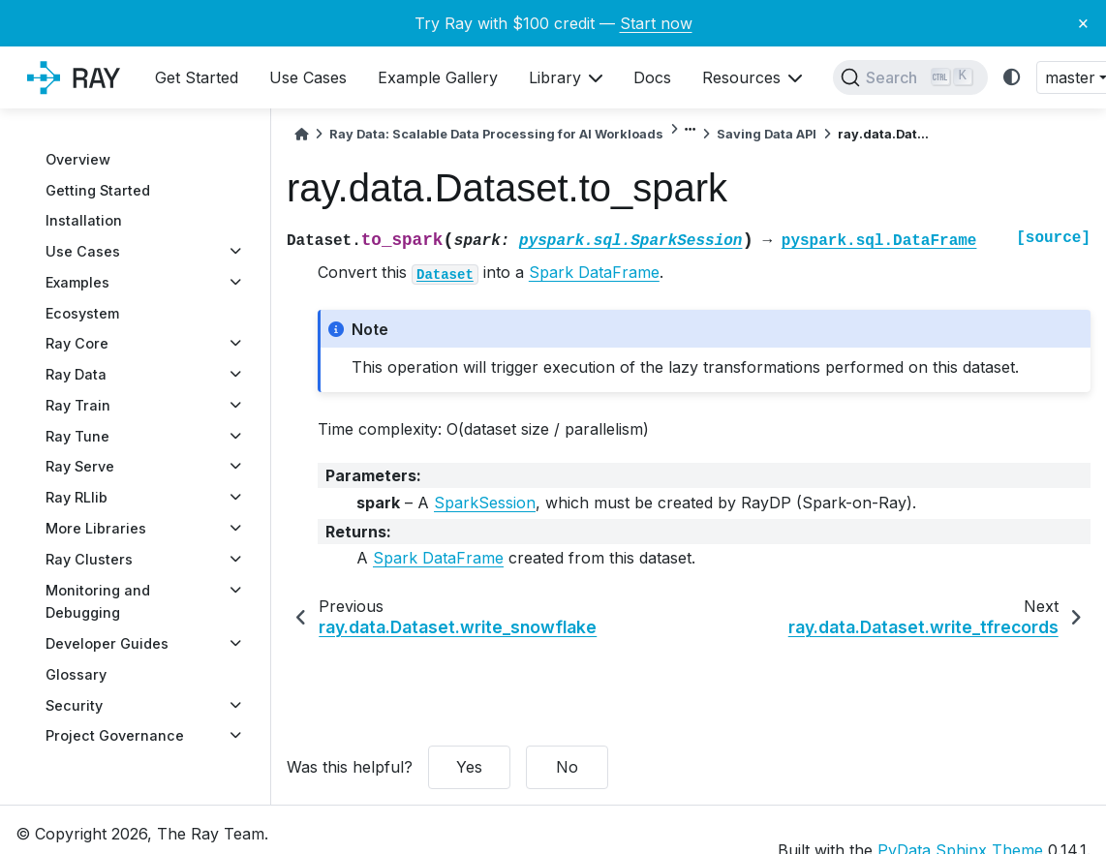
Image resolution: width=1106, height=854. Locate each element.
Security (74, 705)
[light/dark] (1012, 78)
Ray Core (77, 343)
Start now (656, 23)
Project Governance (115, 735)
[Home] (301, 134)
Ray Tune (77, 436)
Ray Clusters (89, 559)
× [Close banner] (1083, 22)
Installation (84, 220)
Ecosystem (82, 313)
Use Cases (83, 251)
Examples (77, 282)
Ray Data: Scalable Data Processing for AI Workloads (496, 134)
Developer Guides (107, 643)
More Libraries (96, 528)
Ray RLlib (77, 497)
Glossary (76, 674)
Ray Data (76, 374)
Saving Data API (766, 134)
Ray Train (78, 405)
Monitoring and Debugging (98, 602)
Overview (78, 159)
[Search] (910, 77)
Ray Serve (80, 466)
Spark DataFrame (594, 272)
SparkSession (485, 502)
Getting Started (98, 190)
